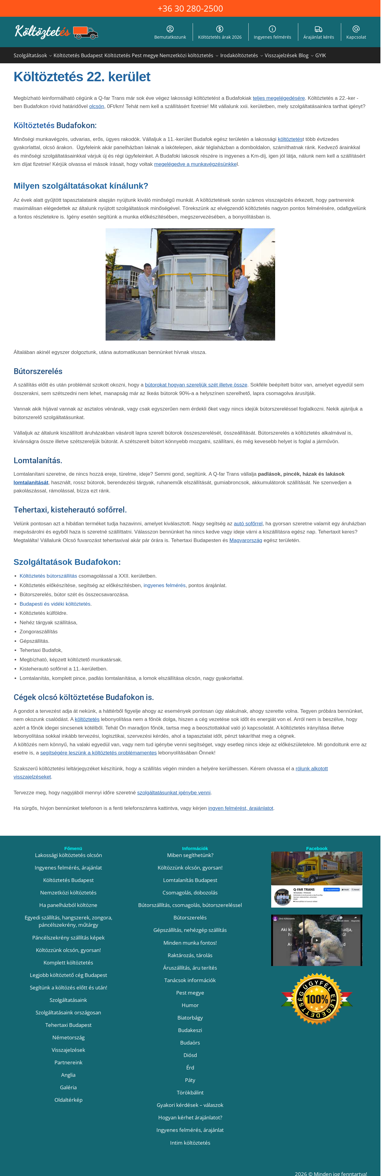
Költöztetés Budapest (68, 876)
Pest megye (190, 988)
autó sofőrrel (248, 520)
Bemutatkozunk (170, 32)
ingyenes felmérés (165, 582)
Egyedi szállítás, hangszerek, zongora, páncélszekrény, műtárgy (68, 917)
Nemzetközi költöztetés (68, 888)
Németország (68, 1033)
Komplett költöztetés (68, 958)
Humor (190, 1001)
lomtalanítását (31, 479)
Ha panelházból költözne (68, 901)
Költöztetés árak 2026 (220, 32)
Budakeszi (190, 1026)
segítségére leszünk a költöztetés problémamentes (98, 749)
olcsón (96, 103)
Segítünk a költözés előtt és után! (68, 983)
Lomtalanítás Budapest (190, 876)
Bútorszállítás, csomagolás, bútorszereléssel (190, 901)
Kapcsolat (356, 32)
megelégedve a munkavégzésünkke (195, 160)
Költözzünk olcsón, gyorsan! (68, 946)
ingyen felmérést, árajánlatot (240, 804)
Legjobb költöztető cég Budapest (68, 971)
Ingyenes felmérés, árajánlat (68, 863)
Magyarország (245, 537)
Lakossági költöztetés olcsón (68, 851)
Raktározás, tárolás (190, 951)
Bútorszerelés (190, 913)
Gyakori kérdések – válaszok (190, 1101)
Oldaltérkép (68, 1096)
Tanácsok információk (190, 976)
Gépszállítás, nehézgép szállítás (190, 926)
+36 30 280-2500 (190, 8)
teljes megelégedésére (279, 94)
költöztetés (290, 135)
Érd (190, 1063)
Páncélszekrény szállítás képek (68, 933)
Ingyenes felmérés (272, 32)
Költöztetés (34, 121)
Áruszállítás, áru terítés (190, 964)
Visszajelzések (68, 1046)
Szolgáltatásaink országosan (68, 1008)
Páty (190, 1076)
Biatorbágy (190, 1013)
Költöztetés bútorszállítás (48, 572)
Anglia (68, 1071)
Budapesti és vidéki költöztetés (55, 600)
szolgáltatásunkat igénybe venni (174, 789)
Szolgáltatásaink (68, 996)
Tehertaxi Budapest (68, 1021)
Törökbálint (190, 1088)
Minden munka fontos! (190, 939)
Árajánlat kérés (318, 32)
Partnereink (68, 1058)
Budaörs (190, 1038)
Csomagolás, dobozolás (190, 888)
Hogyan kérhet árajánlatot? (190, 1113)
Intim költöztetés (190, 1139)
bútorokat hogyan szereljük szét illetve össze (196, 381)
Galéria (68, 1083)
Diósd (190, 1051)
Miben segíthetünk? (190, 851)
